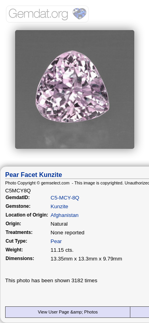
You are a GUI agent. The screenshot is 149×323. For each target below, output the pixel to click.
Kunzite (59, 206)
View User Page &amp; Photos (68, 312)
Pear (56, 241)
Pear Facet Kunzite (33, 174)
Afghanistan (64, 215)
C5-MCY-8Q (64, 198)
